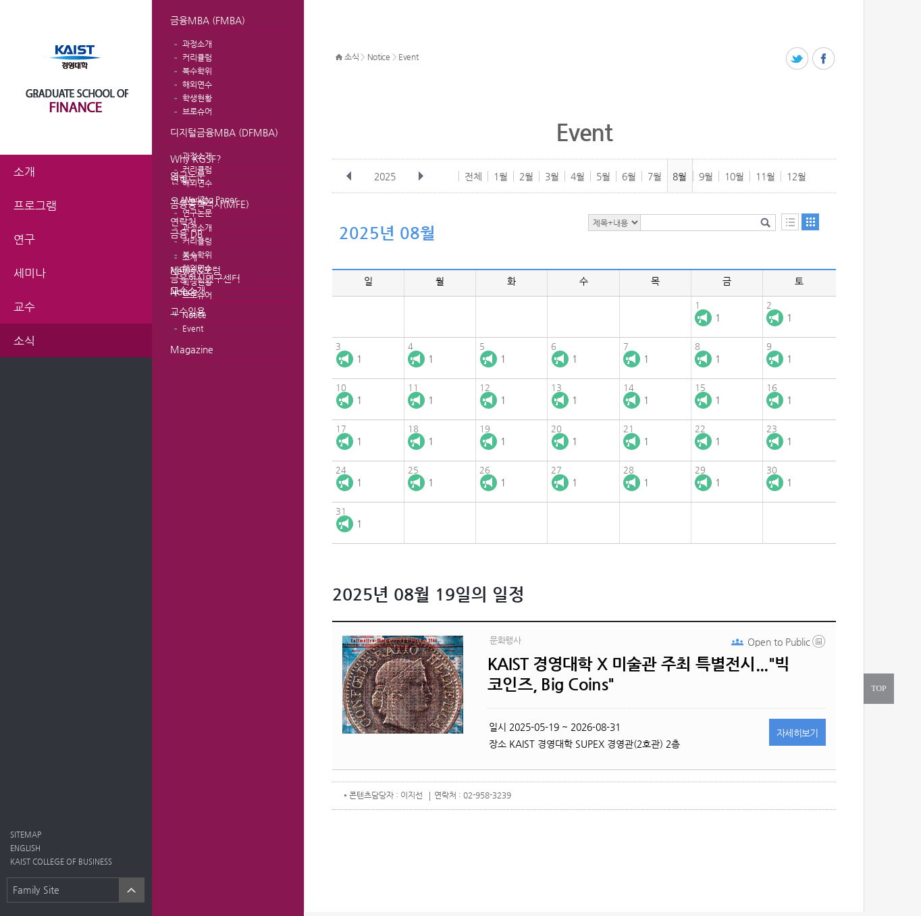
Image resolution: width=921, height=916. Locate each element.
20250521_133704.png (820, 644)
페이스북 (824, 59)
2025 (386, 176)
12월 (796, 176)
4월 (578, 176)
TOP (878, 688)
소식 (351, 56)
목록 (790, 221)
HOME (339, 57)
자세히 (797, 733)
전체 (473, 176)
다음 (421, 176)
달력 (810, 221)
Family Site (36, 889)
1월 (501, 176)
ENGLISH (25, 848)
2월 (526, 176)
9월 (706, 176)
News (182, 270)
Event (192, 328)
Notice (184, 291)
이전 (349, 176)
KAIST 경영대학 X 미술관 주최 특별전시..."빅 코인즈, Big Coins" (638, 674)
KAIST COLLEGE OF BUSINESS (61, 861)
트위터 (798, 59)
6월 (629, 176)
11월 (765, 176)
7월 (655, 176)
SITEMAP (25, 834)
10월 (734, 176)
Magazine (191, 349)
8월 (680, 176)
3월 (552, 176)
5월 (603, 176)
